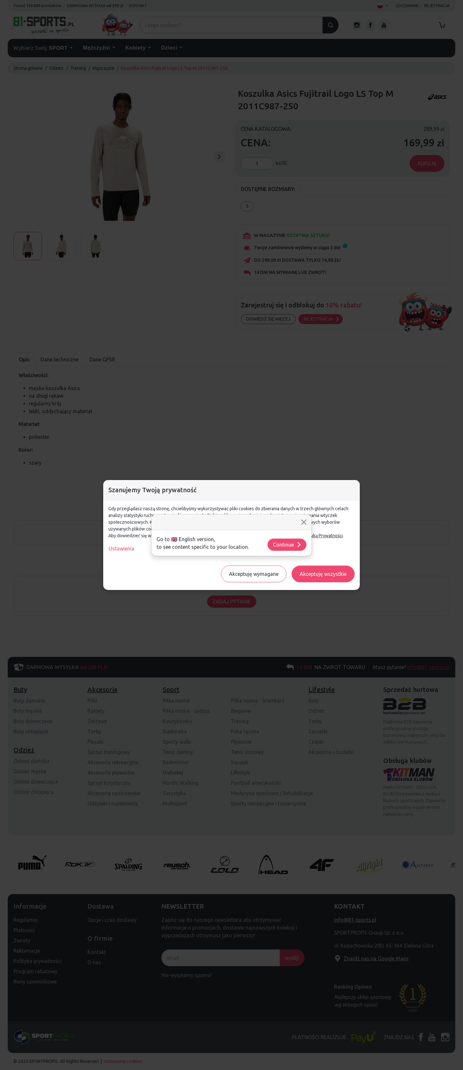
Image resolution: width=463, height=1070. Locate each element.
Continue (287, 545)
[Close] (304, 522)
